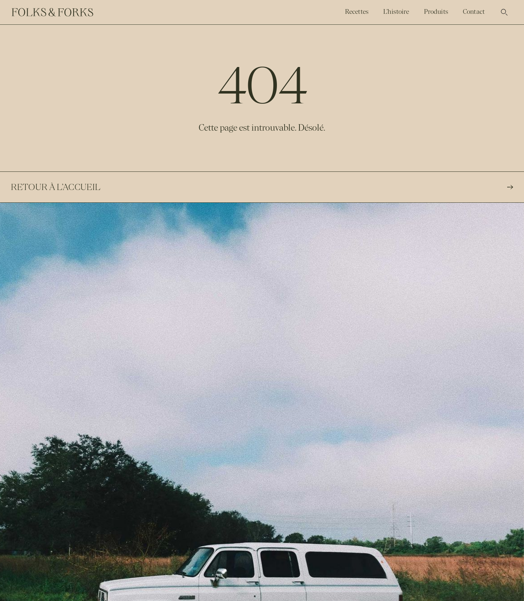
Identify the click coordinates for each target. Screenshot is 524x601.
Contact (474, 12)
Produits (436, 12)
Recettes (357, 12)
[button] (504, 12)
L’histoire (396, 12)
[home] (52, 12)
